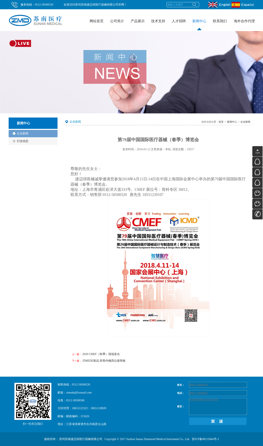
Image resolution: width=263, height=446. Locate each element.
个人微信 (257, 204)
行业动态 (22, 141)
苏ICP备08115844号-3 (205, 439)
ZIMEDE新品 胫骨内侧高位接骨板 (104, 360)
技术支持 (159, 18)
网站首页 (97, 21)
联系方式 (257, 214)
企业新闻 (22, 133)
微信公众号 (257, 193)
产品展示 (138, 18)
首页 (221, 121)
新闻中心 (200, 18)
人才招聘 (180, 18)
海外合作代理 (244, 21)
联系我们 (221, 18)
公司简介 (118, 18)
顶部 (257, 151)
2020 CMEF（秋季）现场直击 (101, 354)
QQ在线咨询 (257, 162)
